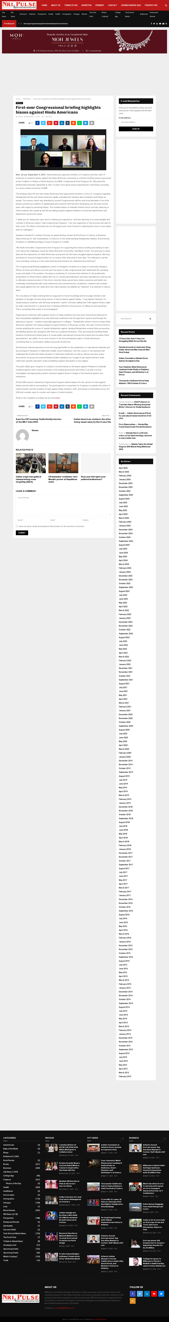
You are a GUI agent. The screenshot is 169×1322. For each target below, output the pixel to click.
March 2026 (124, 472)
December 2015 (125, 945)
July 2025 (123, 503)
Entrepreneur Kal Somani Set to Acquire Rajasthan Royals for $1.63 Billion (153, 1244)
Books (51, 14)
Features (32, 14)
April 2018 (123, 838)
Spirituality (8, 1226)
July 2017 (123, 872)
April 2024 (123, 560)
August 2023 (124, 591)
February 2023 (125, 614)
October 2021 (124, 676)
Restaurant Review (154, 14)
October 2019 (124, 768)
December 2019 (125, 761)
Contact (112, 5)
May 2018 (123, 834)
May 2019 (123, 788)
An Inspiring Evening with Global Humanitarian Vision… (46, 24)
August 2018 (124, 822)
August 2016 (124, 915)
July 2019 (123, 780)
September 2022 (126, 634)
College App (118, 14)
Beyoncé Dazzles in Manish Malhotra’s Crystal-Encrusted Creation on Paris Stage (68, 1238)
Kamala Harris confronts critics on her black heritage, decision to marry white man (135, 435)
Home (44, 5)
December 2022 (125, 622)
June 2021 (123, 691)
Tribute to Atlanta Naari (13, 1241)
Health (57, 14)
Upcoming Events (10, 1249)
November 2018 (126, 811)
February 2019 (125, 799)
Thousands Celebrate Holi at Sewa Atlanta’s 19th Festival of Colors (112, 1186)
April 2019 (123, 791)
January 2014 (125, 1034)
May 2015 (123, 972)
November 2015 (126, 949)
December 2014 (125, 992)
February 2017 (125, 892)
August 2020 (124, 730)
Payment (99, 5)
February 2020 (125, 753)
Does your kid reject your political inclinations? (93, 478)
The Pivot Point (92, 14)
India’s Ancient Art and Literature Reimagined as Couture (70, 1199)
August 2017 (124, 868)
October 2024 (124, 537)
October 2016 (124, 907)
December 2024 (125, 530)
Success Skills (9, 1230)
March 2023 (124, 610)
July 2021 (123, 687)
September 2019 (126, 772)
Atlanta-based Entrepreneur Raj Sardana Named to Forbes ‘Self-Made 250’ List (112, 1241)
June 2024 (123, 553)
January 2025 (125, 526)
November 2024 (126, 533)
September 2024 (126, 541)
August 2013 (124, 1053)
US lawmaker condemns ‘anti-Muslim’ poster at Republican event (63, 479)
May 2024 (123, 557)
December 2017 (125, 853)
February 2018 (125, 845)
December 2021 (125, 668)
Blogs (5, 1153)
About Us (55, 5)
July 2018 (123, 826)
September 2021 (126, 680)
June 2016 (123, 922)
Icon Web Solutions (100, 1319)
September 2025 (126, 495)
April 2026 (123, 468)
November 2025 (126, 487)
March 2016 (124, 934)
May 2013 (123, 1065)
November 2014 (126, 996)
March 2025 (124, 518)
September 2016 (126, 911)
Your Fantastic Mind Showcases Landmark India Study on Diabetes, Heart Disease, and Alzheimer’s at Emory (111, 1166)
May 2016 (123, 926)
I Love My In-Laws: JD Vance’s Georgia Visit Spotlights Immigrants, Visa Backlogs (112, 1203)
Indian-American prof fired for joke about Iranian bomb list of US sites (135, 415)
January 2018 (125, 849)
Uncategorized (9, 1245)
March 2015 (124, 980)
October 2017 (124, 861)
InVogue (77, 14)
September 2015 (126, 957)
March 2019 (124, 795)
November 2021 (126, 672)
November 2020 (126, 718)
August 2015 (124, 961)
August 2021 (124, 684)
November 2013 (126, 1042)
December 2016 (125, 899)
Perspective (151, 5)
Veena (20, 117)
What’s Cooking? (105, 14)
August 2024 (124, 545)
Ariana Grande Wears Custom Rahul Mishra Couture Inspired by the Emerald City (69, 1166)
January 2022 (125, 664)
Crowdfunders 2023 (131, 5)
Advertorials (8, 1145)
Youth (5, 1260)
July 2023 (123, 595)
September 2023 (126, 587)
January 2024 (125, 572)
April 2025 (123, 514)
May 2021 (123, 695)
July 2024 (123, 549)
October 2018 (124, 814)
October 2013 (124, 1046)
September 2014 (126, 1003)
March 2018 (124, 842)
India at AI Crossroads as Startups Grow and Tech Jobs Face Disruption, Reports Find (154, 1225)
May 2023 (123, 603)
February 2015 (125, 984)
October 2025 (124, 491)
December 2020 (125, 714)
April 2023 (123, 607)
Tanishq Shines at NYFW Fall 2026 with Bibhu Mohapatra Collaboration (68, 1148)
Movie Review (9, 1210)
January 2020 (125, 757)
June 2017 (123, 876)
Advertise (86, 5)
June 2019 (123, 784)
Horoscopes (8, 1195)
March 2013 (124, 1073)
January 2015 (125, 988)
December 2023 (125, 576)
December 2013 (125, 1038)
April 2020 (123, 745)
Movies (84, 14)
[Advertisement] (84, 74)
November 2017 (126, 857)
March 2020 (124, 749)
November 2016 (126, 903)
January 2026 (125, 479)
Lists (5, 1206)
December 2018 (125, 807)
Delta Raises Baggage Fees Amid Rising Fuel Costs (153, 1206)
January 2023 (125, 618)
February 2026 (125, 476)
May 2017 (123, 880)
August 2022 (124, 637)
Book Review (8, 1160)
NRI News (13, 14)
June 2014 (123, 1015)
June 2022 (123, 645)
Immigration (66, 14)
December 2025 (125, 483)
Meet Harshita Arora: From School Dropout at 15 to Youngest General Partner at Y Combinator (153, 1188)
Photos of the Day (13, 1183)
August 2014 (124, 1007)
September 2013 (126, 1049)
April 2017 (123, 884)
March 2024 (124, 564)
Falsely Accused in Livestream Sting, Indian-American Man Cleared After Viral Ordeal (135, 349)
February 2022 (125, 660)
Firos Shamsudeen (127, 424)
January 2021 (125, 710)
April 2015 (123, 976)
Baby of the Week (10, 1149)
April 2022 (123, 653)
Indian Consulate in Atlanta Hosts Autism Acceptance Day (111, 1147)
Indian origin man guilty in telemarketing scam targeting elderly (28, 479)
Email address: (125, 118)
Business (23, 14)
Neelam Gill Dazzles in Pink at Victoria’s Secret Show (69, 1183)
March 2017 (124, 888)
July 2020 (123, 734)
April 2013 (123, 1069)
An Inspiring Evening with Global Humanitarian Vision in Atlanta (111, 1221)
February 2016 (125, 938)
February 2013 (125, 1076)
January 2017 (125, 895)
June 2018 (123, 830)
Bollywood (144, 14)
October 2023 (124, 583)
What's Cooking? (10, 1256)
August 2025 (124, 499)
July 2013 (123, 1057)
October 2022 (124, 630)
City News (4, 14)
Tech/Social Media (129, 14)
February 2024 (125, 568)
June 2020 (123, 738)
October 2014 (124, 999)
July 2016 (123, 918)
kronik (122, 413)
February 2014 (125, 1030)
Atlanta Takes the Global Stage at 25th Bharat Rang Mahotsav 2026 (136, 446)
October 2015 (124, 953)
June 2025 (123, 506)
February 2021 (125, 707)
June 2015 (123, 969)
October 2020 (124, 722)
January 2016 (125, 942)
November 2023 (126, 580)
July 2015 (123, 965)
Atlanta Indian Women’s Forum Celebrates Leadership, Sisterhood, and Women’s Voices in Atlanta (112, 1262)
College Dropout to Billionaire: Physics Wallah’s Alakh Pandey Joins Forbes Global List (154, 1262)
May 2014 (123, 1019)
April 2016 (123, 930)
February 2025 (125, 522)
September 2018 (126, 818)
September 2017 (126, 865)
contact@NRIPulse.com (64, 1308)
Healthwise (8, 1191)
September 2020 (126, 726)
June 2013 (123, 1061)
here (58, 398)
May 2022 (123, 649)
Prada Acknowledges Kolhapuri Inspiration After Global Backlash (69, 1256)
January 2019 (125, 803)
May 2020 (123, 741)
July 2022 (123, 641)
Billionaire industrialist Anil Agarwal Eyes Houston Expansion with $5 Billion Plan (154, 1169)
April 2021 (123, 699)
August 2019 (124, 776)
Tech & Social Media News (14, 1233)
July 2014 (123, 1011)
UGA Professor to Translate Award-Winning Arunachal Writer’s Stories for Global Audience (134, 404)
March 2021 (124, 703)
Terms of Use (71, 5)
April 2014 (123, 1023)
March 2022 (124, 657)
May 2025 (123, 510)
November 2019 (126, 764)
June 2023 (123, 599)
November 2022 (126, 626)
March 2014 (124, 1026)
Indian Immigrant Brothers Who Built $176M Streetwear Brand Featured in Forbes (68, 1217)
